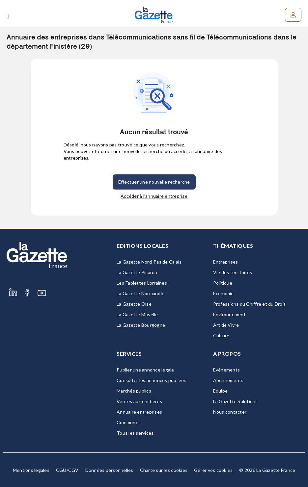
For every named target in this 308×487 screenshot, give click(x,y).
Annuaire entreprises (139, 412)
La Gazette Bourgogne (141, 325)
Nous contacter (230, 412)
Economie (223, 293)
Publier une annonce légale (145, 369)
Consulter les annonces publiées (151, 380)
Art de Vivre (226, 325)
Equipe (220, 391)
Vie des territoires (232, 272)
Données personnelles (109, 470)
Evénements (226, 369)
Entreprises (225, 262)
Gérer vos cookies (213, 470)
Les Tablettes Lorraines (142, 283)
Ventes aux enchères (139, 401)
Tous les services (135, 433)
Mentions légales (31, 470)
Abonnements (228, 380)
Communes (129, 422)
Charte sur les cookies (164, 470)
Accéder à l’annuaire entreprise (154, 196)
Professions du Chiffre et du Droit (249, 304)
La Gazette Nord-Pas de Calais (149, 262)
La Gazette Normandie (140, 293)
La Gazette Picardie (137, 272)
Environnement (229, 314)
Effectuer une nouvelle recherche (154, 182)
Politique (222, 283)
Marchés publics (134, 391)
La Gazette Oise (134, 304)
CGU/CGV (67, 470)
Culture (221, 335)
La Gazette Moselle (137, 314)
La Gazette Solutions (235, 401)
